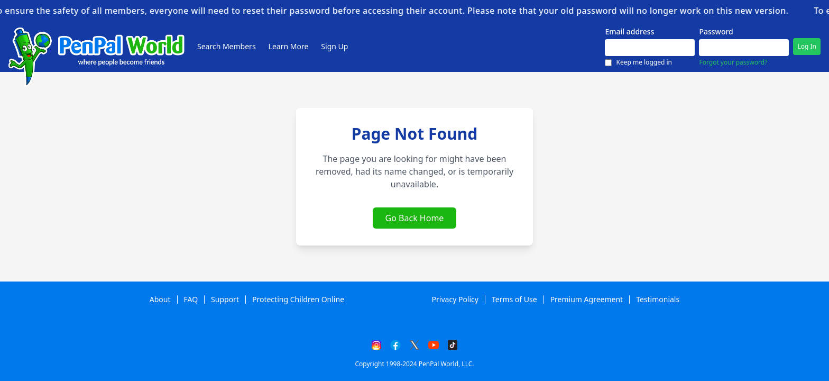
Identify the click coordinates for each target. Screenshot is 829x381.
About (160, 299)
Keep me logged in (638, 62)
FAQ (191, 299)
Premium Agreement (586, 299)
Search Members (226, 46)
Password (716, 31)
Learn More (289, 46)
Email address (629, 31)
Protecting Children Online (298, 299)
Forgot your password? (733, 62)
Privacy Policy (455, 299)
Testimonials (657, 299)
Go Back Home (414, 218)
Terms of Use (514, 299)
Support (225, 299)
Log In (806, 46)
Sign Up (334, 46)
